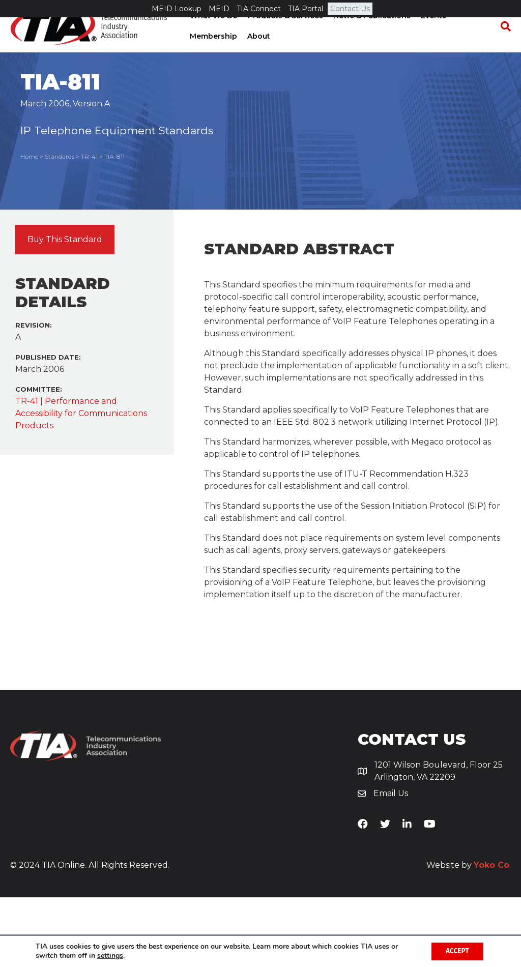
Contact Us (350, 8)
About (257, 53)
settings (110, 955)
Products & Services (284, 33)
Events (432, 33)
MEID (219, 8)
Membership (212, 53)
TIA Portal (305, 8)
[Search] (503, 43)
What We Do (213, 33)
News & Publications (371, 33)
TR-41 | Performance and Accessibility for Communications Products (81, 483)
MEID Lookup (176, 8)
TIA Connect (259, 8)
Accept (456, 951)
